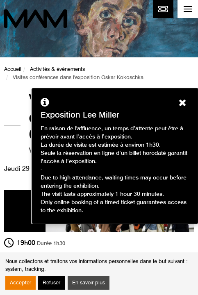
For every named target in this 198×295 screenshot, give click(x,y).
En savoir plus (88, 283)
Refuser (51, 283)
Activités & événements (57, 69)
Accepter (20, 283)
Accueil (12, 69)
